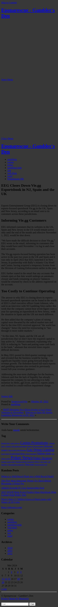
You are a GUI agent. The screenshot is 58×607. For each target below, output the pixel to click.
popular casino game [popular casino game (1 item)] (8, 462)
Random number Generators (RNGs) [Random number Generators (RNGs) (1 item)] (27, 462)
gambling (12, 159)
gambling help (14, 167)
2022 (9, 553)
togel (9, 176)
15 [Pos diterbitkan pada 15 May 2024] (9, 579)
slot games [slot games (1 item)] (43, 462)
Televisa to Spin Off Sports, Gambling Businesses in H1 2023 (27, 413)
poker (10, 165)
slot (9, 170)
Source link (7, 396)
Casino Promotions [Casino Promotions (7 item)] (34, 443)
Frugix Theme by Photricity (15, 598)
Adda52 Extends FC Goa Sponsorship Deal (22, 488)
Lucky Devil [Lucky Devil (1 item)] (5, 454)
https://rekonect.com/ (11, 507)
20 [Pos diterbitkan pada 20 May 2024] (3, 582)
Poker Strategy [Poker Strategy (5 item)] (42, 458)
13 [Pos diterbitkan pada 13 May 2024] (3, 579)
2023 (9, 550)
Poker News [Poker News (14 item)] (22, 457)
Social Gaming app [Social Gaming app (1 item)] (40, 464)
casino (10, 162)
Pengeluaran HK (15, 179)
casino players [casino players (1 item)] (15, 443)
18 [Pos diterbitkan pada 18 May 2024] (18, 579)
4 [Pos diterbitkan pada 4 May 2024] (17, 572)
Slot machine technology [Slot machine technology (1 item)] (16, 464)
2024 (9, 548)
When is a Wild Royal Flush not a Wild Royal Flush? (27, 476)
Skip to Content (9, 2)
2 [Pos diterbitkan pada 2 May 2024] (11, 572)
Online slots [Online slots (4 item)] (44, 453)
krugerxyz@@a (19, 401)
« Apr (4, 589)
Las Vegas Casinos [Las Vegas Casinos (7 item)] (40, 450)
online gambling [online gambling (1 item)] (30, 454)
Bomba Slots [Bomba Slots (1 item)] (5, 443)
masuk (16, 430)
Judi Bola (12, 173)
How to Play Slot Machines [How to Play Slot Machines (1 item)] (18, 450)
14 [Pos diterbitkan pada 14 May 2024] (6, 579)
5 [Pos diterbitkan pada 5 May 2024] (20, 572)
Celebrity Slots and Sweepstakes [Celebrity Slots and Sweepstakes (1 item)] (16, 446)
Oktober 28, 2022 (39, 401)
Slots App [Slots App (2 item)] (29, 464)
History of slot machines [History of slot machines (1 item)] (35, 446)
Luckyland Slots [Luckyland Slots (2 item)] (17, 453)
